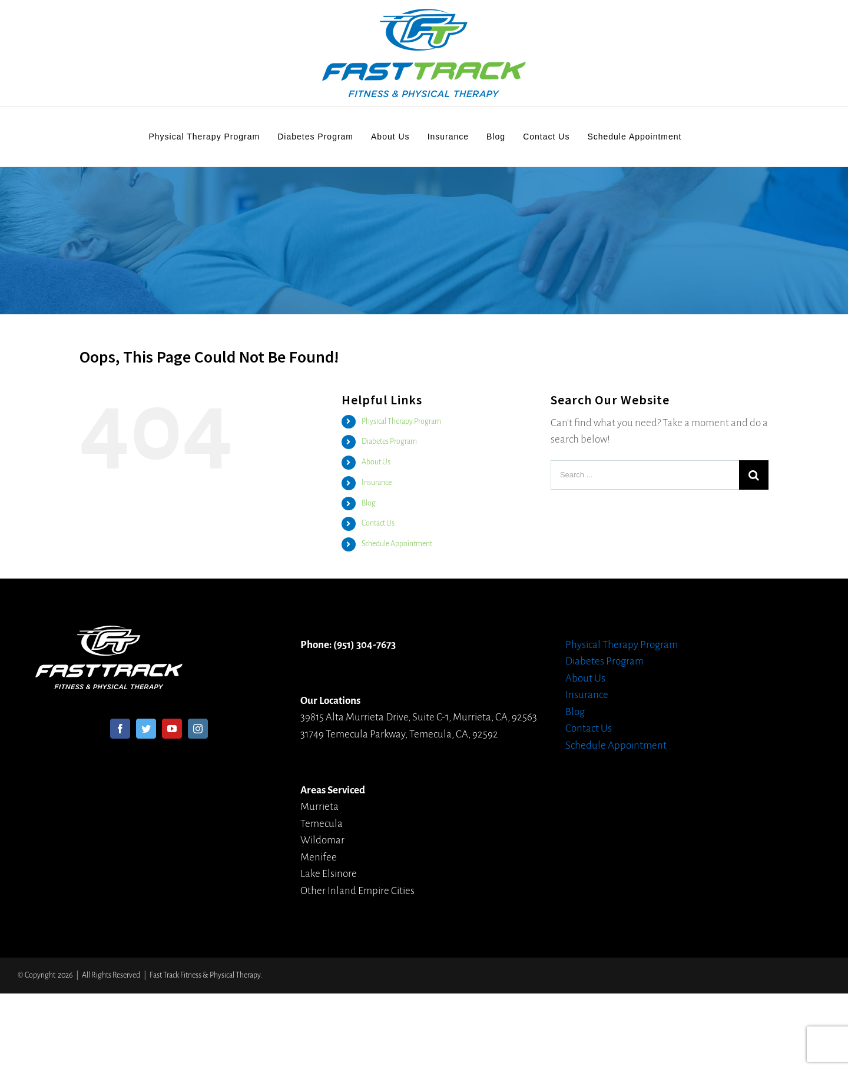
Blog (369, 503)
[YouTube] (172, 729)
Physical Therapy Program (401, 421)
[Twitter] (146, 729)
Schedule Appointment (397, 544)
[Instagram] (198, 729)
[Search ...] (645, 475)
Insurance (377, 482)
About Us (376, 462)
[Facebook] (120, 729)
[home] (109, 633)
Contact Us (378, 523)
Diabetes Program (389, 441)
